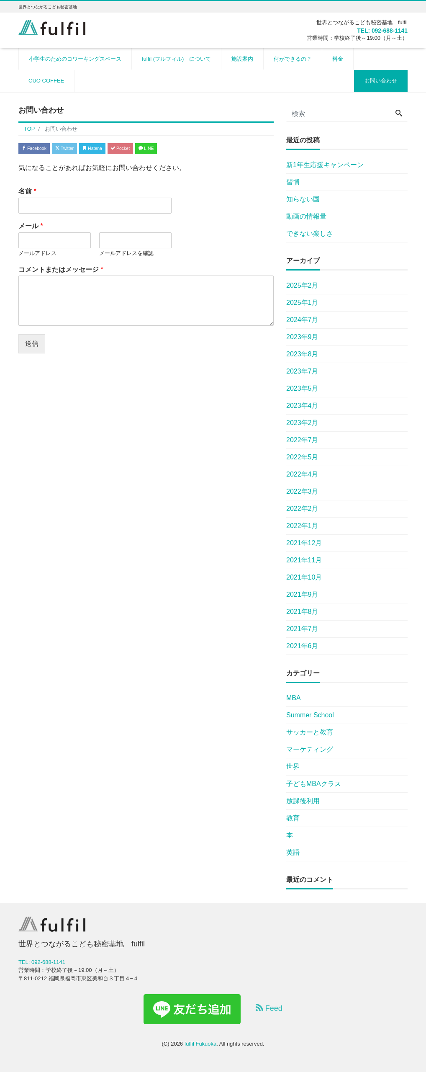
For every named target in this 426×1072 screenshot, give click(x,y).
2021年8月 (302, 611)
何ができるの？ (293, 59)
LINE (190, 149)
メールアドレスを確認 (126, 256)
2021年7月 (302, 628)
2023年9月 (302, 336)
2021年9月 (302, 594)
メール (30, 228)
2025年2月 (302, 285)
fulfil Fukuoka (201, 1044)
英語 (293, 852)
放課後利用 (303, 800)
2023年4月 (302, 405)
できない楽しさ (309, 233)
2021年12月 (304, 542)
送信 (31, 346)
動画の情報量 (306, 216)
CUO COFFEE (46, 80)
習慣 (293, 182)
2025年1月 (302, 302)
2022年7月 (302, 439)
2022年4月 (302, 474)
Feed (269, 1008)
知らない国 (303, 199)
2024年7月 (302, 319)
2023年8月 (302, 354)
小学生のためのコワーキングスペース (75, 59)
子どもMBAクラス (313, 783)
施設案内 (242, 59)
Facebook (39, 149)
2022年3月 (302, 491)
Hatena (117, 149)
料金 (337, 59)
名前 (27, 194)
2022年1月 (302, 525)
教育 (293, 818)
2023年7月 (302, 371)
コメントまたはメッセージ (60, 272)
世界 (293, 766)
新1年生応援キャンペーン (325, 164)
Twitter (79, 149)
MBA (293, 697)
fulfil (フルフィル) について (176, 59)
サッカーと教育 (309, 732)
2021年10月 (304, 577)
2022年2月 (302, 508)
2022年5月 (302, 457)
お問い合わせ (380, 80)
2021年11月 (304, 560)
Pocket (155, 149)
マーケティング (309, 749)
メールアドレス (37, 256)
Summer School (310, 715)
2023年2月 (302, 422)
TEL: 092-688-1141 (375, 30)
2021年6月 (302, 645)
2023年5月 (302, 388)
